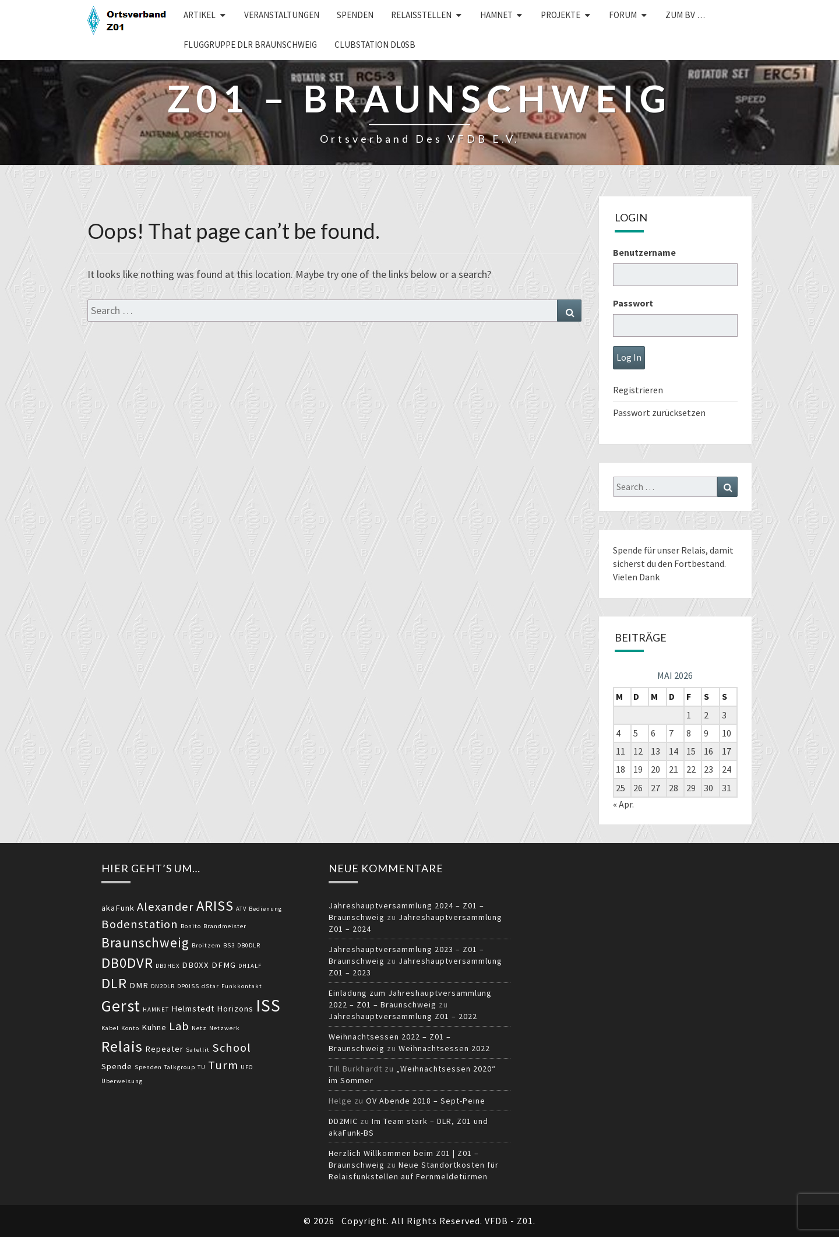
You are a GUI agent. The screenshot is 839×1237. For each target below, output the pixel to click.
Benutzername (644, 252)
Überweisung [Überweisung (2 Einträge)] (122, 1081)
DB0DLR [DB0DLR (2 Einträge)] (248, 945)
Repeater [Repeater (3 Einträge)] (164, 1049)
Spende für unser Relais (659, 550)
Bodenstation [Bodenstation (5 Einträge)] (139, 924)
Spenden (355, 14)
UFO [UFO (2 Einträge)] (247, 1067)
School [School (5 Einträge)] (231, 1047)
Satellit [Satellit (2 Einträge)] (198, 1049)
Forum (623, 14)
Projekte (560, 14)
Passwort (633, 303)
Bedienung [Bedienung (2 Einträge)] (265, 908)
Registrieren (638, 390)
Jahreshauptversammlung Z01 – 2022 (403, 1016)
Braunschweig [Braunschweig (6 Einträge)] (145, 942)
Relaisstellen (421, 14)
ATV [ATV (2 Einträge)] (241, 908)
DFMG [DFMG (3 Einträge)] (223, 965)
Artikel (200, 14)
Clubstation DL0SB (374, 44)
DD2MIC (343, 1121)
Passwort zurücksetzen (659, 412)
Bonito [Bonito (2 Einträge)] (191, 926)
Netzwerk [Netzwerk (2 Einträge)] (224, 1028)
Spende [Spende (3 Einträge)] (116, 1066)
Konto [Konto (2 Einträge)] (130, 1028)
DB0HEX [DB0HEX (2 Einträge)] (167, 966)
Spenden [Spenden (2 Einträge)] (148, 1067)
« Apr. (623, 804)
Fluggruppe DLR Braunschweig (250, 44)
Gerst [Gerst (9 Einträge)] (120, 1005)
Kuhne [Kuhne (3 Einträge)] (154, 1027)
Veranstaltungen (281, 14)
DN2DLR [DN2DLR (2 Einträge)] (163, 986)
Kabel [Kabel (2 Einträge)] (110, 1028)
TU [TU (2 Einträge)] (202, 1067)
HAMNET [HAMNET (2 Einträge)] (156, 1009)
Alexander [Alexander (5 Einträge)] (165, 906)
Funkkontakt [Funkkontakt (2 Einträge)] (241, 986)
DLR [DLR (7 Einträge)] (114, 983)
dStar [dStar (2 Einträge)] (210, 986)
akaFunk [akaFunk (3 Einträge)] (118, 908)
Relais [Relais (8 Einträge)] (122, 1046)
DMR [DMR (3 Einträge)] (139, 985)
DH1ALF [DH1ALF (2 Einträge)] (250, 966)
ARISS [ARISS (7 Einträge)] (215, 906)
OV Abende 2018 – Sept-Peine (425, 1100)
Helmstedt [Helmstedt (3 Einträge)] (192, 1008)
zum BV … (685, 14)
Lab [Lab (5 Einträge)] (179, 1026)
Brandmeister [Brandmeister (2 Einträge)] (224, 926)
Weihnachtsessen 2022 (444, 1048)
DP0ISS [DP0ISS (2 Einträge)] (188, 986)
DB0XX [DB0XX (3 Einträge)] (195, 965)
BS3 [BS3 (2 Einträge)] (229, 945)
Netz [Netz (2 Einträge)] (199, 1028)
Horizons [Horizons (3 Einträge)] (235, 1008)
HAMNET (496, 14)
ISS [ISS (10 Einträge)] (268, 1005)
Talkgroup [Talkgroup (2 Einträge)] (179, 1067)
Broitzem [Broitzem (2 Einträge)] (206, 945)
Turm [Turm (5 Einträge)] (223, 1065)
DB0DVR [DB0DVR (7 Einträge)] (127, 963)
